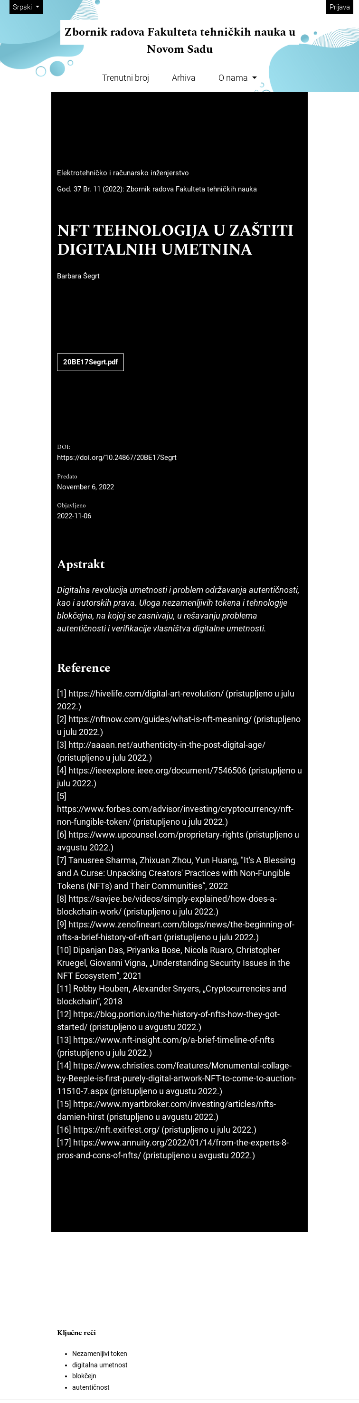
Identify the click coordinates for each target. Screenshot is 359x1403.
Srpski (27, 6)
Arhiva (184, 78)
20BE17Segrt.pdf (90, 362)
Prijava (340, 7)
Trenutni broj (125, 78)
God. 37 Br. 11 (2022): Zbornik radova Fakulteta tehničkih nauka (157, 189)
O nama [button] (234, 78)
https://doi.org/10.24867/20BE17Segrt (117, 457)
